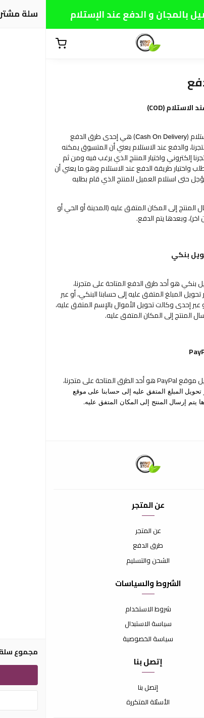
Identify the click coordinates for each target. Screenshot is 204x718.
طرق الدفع (102, 546)
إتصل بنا (102, 688)
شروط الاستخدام (102, 609)
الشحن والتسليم (102, 561)
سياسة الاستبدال (102, 624)
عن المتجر (102, 531)
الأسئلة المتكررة (102, 702)
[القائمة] (188, 44)
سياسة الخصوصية (102, 639)
